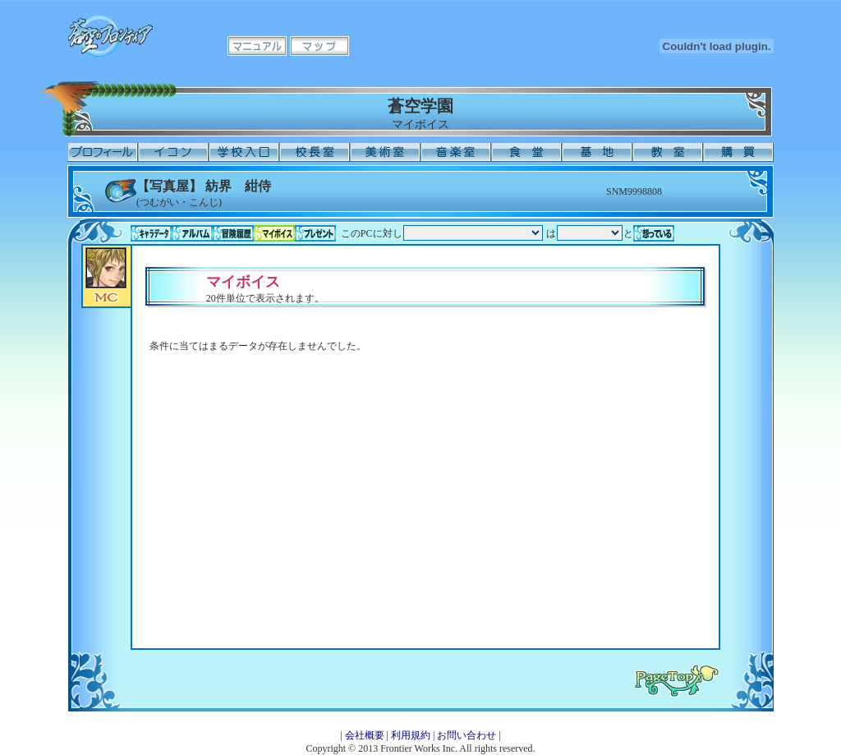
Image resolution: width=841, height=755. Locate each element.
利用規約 (410, 735)
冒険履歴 (233, 233)
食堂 (526, 152)
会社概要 (364, 735)
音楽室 (455, 152)
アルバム (192, 233)
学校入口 (244, 152)
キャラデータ (151, 233)
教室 (667, 152)
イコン (173, 152)
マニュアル (257, 46)
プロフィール (102, 152)
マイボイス (274, 233)
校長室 (314, 152)
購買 (738, 152)
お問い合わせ (466, 735)
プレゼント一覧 (315, 233)
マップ (319, 46)
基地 (597, 152)
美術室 (385, 152)
